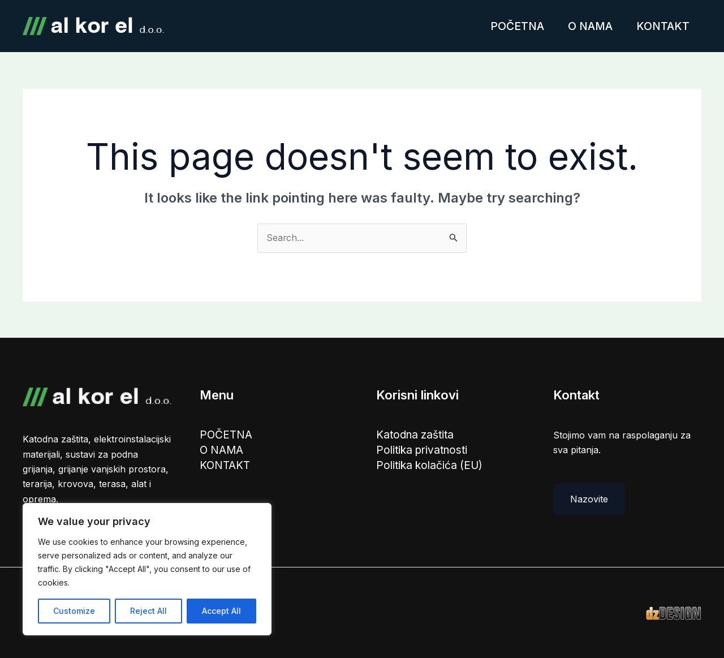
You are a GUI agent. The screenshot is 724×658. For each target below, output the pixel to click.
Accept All (221, 611)
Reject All (148, 611)
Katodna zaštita (416, 435)
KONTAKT (661, 26)
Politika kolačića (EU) (430, 466)
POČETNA (509, 26)
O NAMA (585, 26)
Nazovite (589, 499)
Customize (74, 611)
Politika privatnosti (422, 451)
